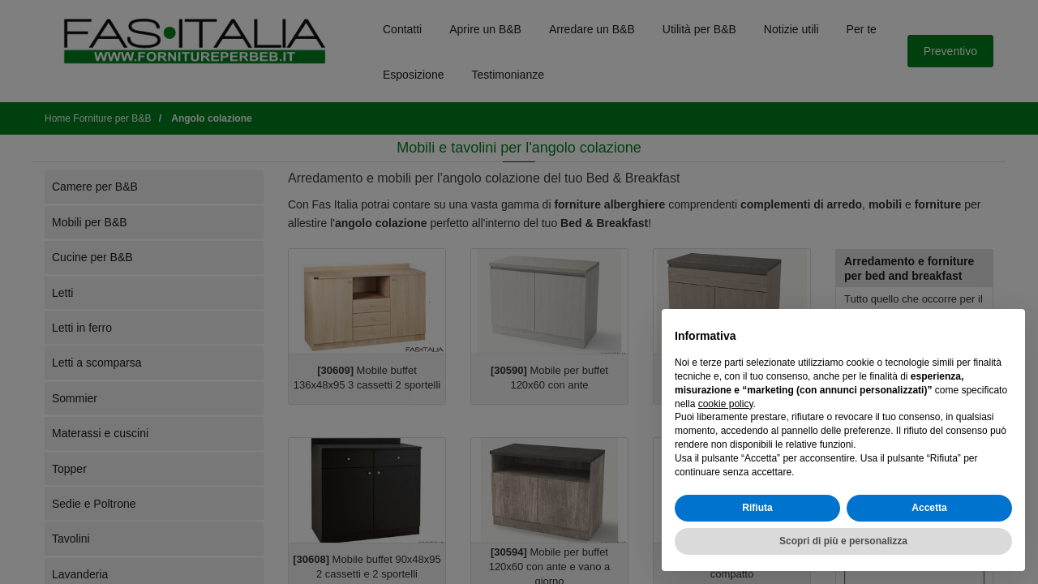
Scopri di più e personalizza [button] (843, 541)
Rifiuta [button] (757, 507)
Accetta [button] (928, 507)
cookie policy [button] (725, 404)
